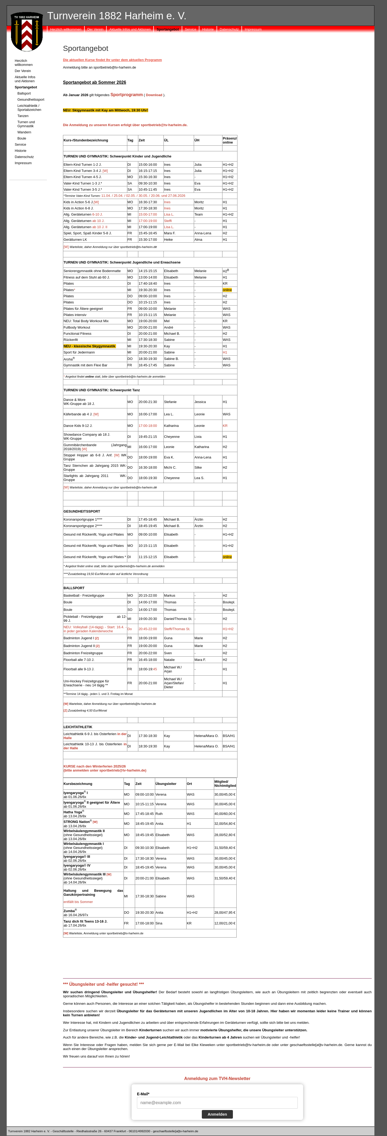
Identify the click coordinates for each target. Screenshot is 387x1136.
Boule (21, 138)
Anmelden (217, 1114)
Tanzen (22, 116)
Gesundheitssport (30, 99)
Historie (208, 29)
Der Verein (95, 29)
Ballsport (24, 93)
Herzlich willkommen (65, 29)
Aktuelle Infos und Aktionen (130, 29)
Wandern (24, 132)
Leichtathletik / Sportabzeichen (29, 108)
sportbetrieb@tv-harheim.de (248, 1045)
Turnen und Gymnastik (26, 124)
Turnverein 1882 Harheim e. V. (117, 15)
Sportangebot (168, 29)
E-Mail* (143, 1094)
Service (190, 29)
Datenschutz (229, 29)
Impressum (253, 29)
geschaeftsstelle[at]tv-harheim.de (316, 1045)
